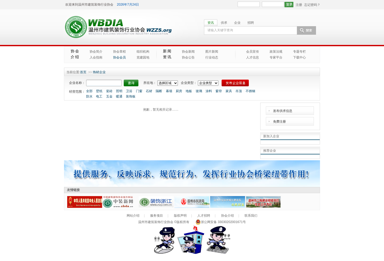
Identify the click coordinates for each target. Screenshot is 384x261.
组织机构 (143, 51)
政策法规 (276, 51)
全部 (89, 91)
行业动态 (211, 57)
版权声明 (180, 215)
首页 (83, 72)
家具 (229, 91)
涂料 (209, 91)
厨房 (179, 91)
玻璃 (199, 91)
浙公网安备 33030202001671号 (220, 222)
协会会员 (119, 57)
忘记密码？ (312, 5)
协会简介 (96, 51)
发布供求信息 (282, 111)
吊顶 (238, 91)
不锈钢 (250, 91)
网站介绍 (133, 215)
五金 (109, 96)
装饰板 (130, 96)
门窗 (139, 91)
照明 (119, 91)
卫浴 (129, 91)
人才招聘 (203, 215)
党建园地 (143, 57)
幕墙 (169, 91)
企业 (237, 23)
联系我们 (251, 215)
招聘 (250, 23)
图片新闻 (211, 51)
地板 (189, 91)
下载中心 (299, 57)
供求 (224, 23)
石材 (149, 91)
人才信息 (252, 57)
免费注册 (279, 121)
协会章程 (119, 51)
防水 (89, 96)
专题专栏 (299, 51)
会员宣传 (252, 51)
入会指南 (96, 57)
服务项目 (156, 215)
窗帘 (218, 91)
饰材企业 (99, 72)
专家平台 (276, 57)
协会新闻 (188, 51)
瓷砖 (109, 91)
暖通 (119, 96)
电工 (99, 96)
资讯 (210, 23)
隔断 (159, 91)
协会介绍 (227, 215)
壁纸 (99, 91)
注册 (299, 5)
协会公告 (188, 57)
